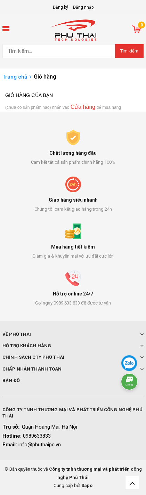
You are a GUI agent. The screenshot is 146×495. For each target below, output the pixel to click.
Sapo (86, 485)
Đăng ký (60, 7)
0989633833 (37, 436)
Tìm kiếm (129, 51)
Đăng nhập (83, 7)
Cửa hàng (83, 107)
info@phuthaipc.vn (39, 444)
